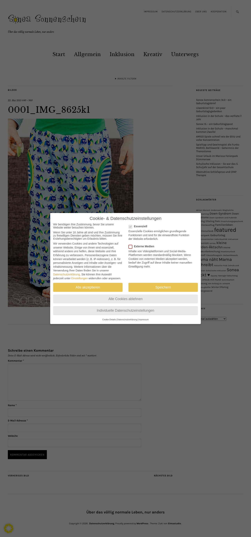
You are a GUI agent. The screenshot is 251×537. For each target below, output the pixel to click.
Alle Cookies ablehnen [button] (125, 297)
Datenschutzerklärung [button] (127, 318)
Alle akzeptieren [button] (88, 286)
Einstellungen (79, 276)
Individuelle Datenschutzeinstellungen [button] (125, 309)
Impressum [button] (143, 318)
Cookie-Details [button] (109, 318)
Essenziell (139, 225)
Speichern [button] (163, 286)
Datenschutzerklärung (66, 272)
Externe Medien (142, 244)
